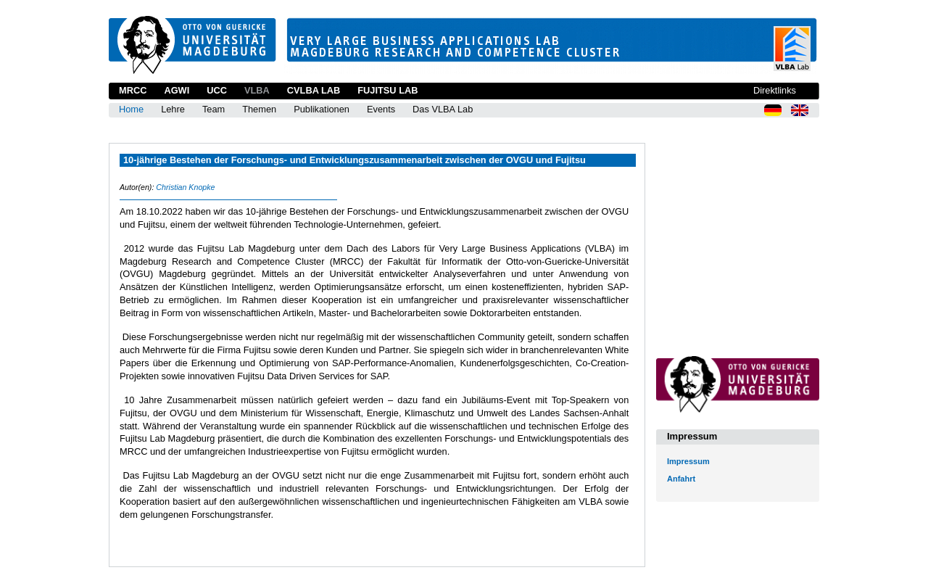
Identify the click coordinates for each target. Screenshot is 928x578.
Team (213, 109)
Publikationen (321, 109)
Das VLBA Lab (443, 109)
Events (381, 109)
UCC (217, 90)
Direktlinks (774, 90)
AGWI (176, 90)
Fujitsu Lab (387, 90)
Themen (259, 109)
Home (131, 109)
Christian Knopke (185, 187)
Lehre (173, 109)
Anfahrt (681, 478)
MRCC (132, 90)
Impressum (688, 461)
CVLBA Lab (313, 90)
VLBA (257, 90)
